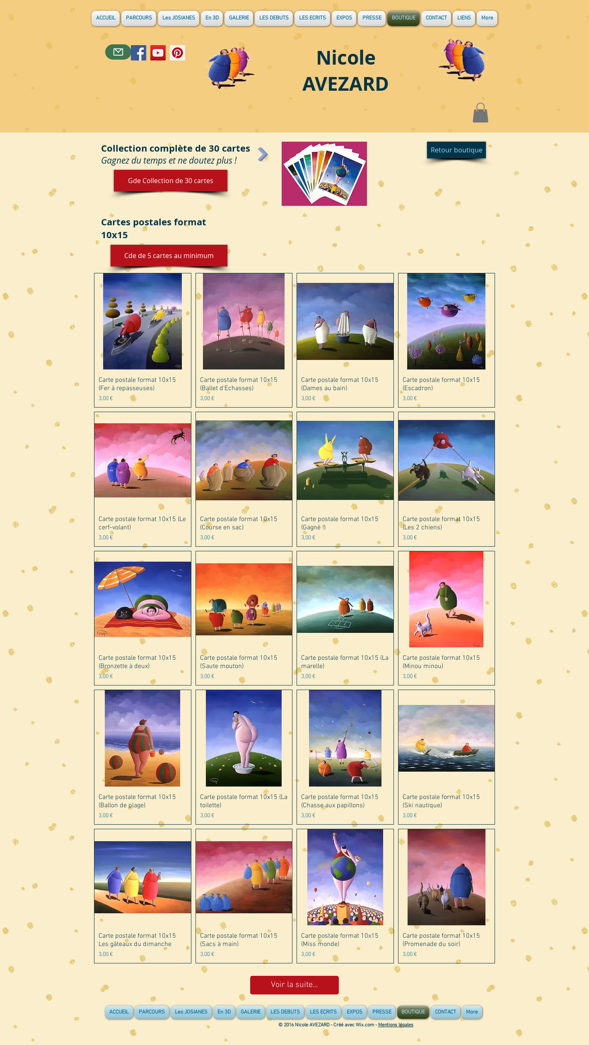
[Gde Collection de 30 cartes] (170, 180)
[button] (480, 113)
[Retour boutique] (456, 150)
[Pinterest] (177, 52)
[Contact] (118, 52)
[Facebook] (138, 52)
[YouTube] (158, 52)
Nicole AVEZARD (345, 70)
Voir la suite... (294, 985)
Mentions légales (395, 1025)
